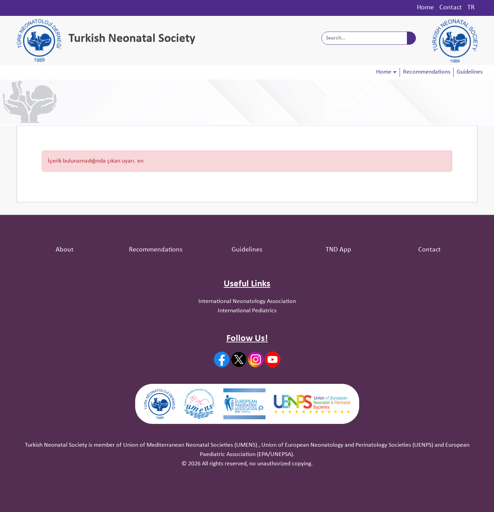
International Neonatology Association (247, 301)
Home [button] (383, 72)
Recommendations (426, 72)
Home (425, 7)
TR (471, 7)
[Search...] (364, 38)
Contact (450, 7)
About (65, 249)
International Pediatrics (247, 310)
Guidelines (470, 72)
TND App (338, 249)
